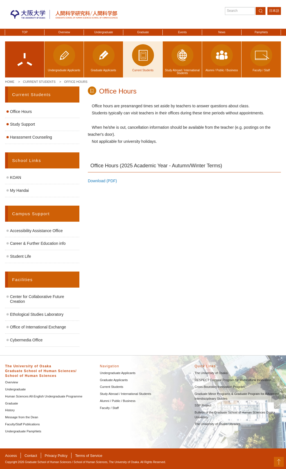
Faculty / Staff (109, 408)
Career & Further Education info (38, 243)
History (10, 410)
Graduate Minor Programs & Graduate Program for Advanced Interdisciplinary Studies (237, 396)
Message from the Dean (21, 417)
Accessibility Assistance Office (36, 230)
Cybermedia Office (26, 340)
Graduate (143, 32)
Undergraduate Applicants (118, 373)
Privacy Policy (56, 456)
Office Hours (76, 81)
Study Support (22, 124)
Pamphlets (261, 32)
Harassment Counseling (31, 137)
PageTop (279, 462)
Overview (64, 32)
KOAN (15, 177)
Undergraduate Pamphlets (23, 431)
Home (9, 81)
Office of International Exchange (38, 327)
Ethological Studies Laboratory (37, 314)
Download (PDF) (102, 181)
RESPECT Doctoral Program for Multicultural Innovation (233, 380)
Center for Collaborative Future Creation (37, 299)
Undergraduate (103, 32)
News (221, 32)
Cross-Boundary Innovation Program (220, 386)
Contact (30, 456)
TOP (25, 32)
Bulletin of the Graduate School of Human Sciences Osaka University (235, 415)
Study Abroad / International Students (125, 393)
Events (182, 32)
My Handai (19, 190)
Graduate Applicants (114, 380)
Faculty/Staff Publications (22, 424)
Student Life (20, 256)
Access (11, 456)
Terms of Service (88, 456)
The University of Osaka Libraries (217, 424)
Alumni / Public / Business (118, 401)
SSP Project (203, 405)
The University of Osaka (211, 373)
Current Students (39, 81)
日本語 (274, 11)
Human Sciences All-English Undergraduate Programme (43, 396)
